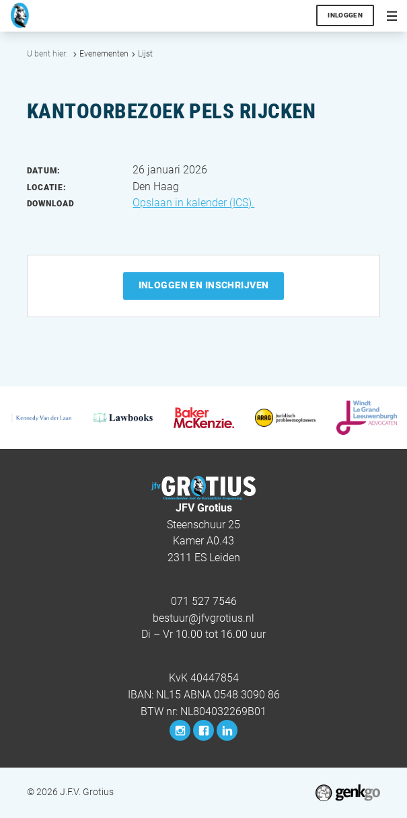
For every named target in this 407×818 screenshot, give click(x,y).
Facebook (203, 730)
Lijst (145, 53)
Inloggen (345, 15)
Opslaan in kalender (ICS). (193, 203)
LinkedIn (227, 730)
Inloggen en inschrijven (204, 285)
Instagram (180, 730)
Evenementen (103, 53)
